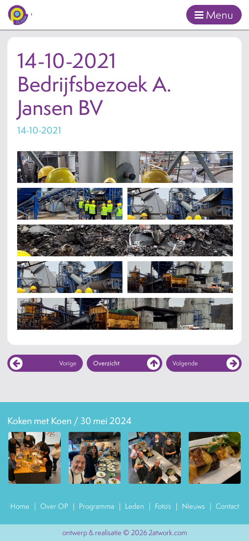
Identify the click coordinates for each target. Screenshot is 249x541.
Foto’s (163, 506)
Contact (227, 506)
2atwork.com (168, 532)
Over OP (54, 506)
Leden (134, 506)
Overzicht (126, 363)
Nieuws (193, 506)
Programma (96, 506)
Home (19, 506)
